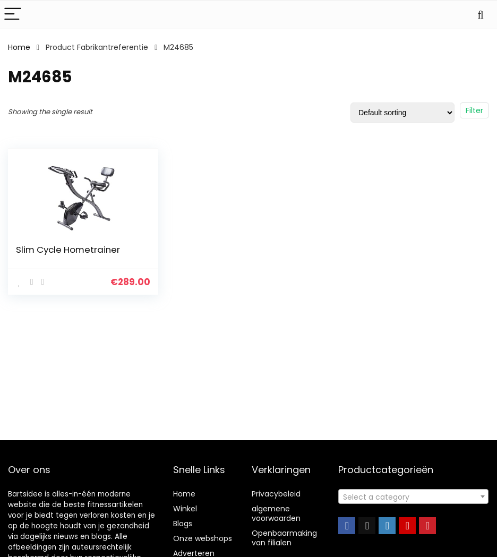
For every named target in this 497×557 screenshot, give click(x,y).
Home (19, 47)
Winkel (185, 508)
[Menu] (12, 15)
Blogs (182, 523)
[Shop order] (402, 112)
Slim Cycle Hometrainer (68, 249)
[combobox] (413, 496)
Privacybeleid (276, 494)
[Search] (480, 15)
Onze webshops (202, 538)
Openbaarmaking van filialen (284, 538)
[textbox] (413, 497)
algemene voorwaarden (276, 513)
